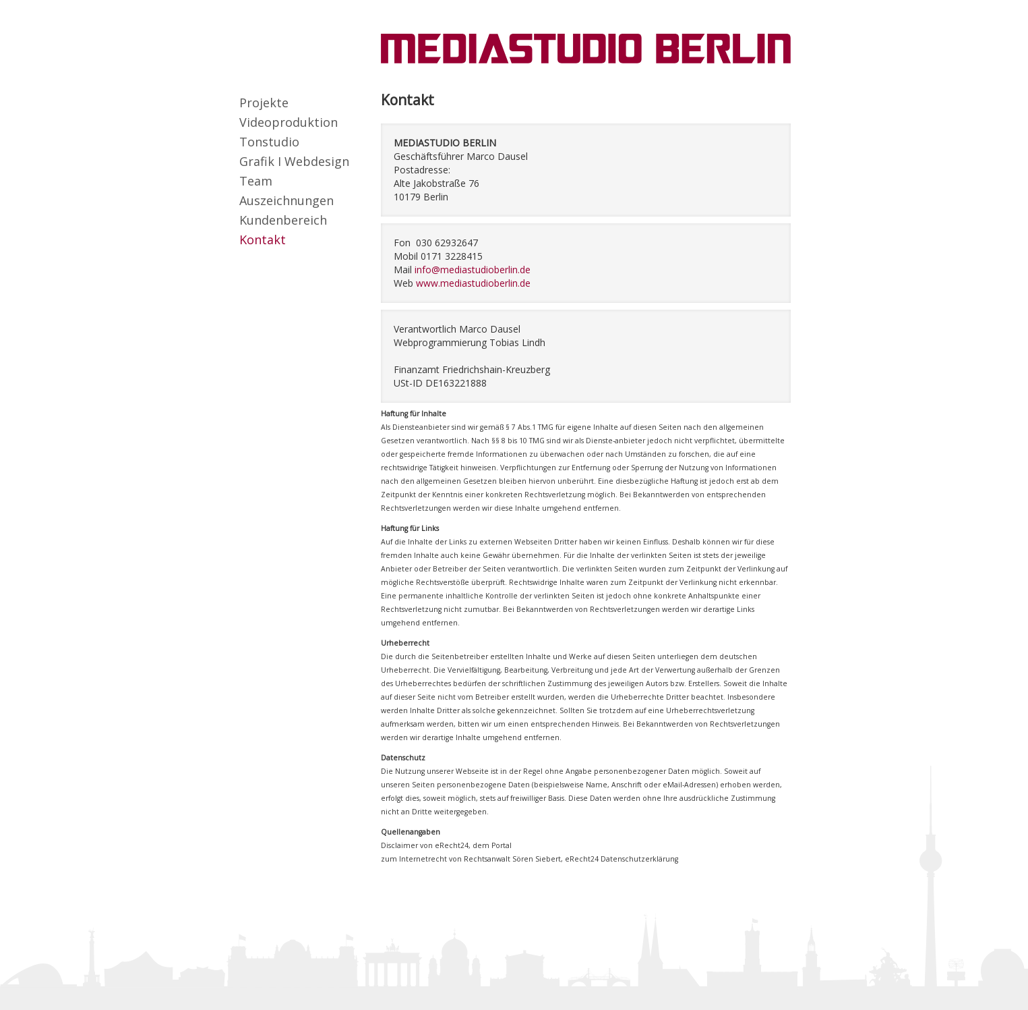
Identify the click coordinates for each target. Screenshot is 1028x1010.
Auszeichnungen (286, 200)
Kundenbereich (283, 220)
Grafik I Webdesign (294, 161)
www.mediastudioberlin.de (473, 283)
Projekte (264, 102)
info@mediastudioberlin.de (473, 269)
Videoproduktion (288, 122)
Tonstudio (269, 142)
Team (255, 181)
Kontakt (262, 239)
